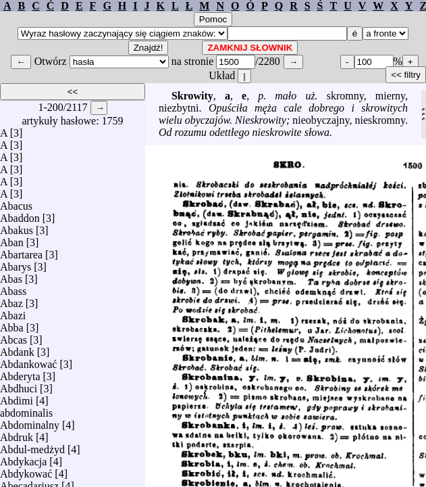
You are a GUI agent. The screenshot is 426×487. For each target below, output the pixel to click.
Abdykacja (23, 458)
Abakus (16, 227)
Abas (11, 275)
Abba (12, 324)
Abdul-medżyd (32, 446)
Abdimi (16, 397)
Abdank (17, 348)
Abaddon (20, 215)
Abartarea (21, 251)
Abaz (11, 300)
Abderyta (20, 373)
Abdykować (26, 470)
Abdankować (28, 361)
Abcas (13, 336)
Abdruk (16, 434)
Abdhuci (18, 385)
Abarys (15, 263)
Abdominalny (29, 421)
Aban (12, 239)
